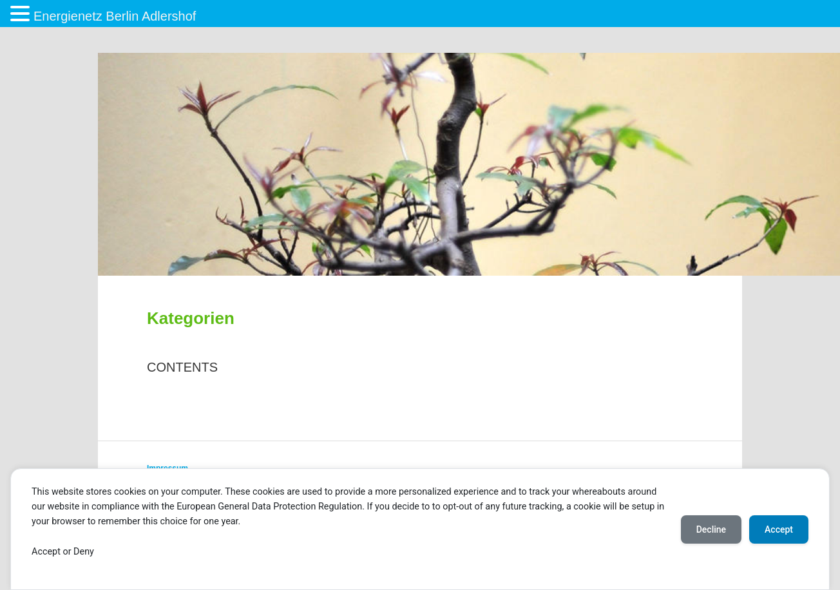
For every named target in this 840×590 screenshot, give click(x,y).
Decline (711, 529)
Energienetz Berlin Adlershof (114, 16)
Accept (779, 529)
